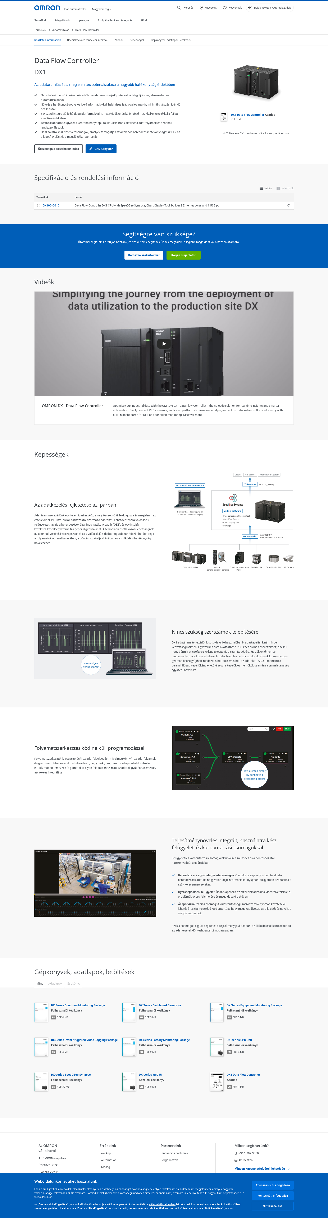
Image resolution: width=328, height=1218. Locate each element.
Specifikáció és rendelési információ (88, 40)
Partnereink (171, 1145)
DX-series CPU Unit (239, 1040)
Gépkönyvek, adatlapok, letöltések (171, 40)
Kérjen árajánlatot (183, 255)
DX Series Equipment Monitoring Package (254, 1005)
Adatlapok (55, 984)
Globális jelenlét (48, 1172)
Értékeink (108, 1145)
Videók (119, 40)
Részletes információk (47, 40)
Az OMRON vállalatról (47, 1148)
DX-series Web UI (150, 1075)
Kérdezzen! (244, 1160)
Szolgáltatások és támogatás (115, 20)
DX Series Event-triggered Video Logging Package (84, 1040)
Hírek (144, 20)
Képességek (137, 40)
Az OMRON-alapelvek (52, 1158)
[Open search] (185, 8)
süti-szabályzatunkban (162, 1204)
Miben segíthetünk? (251, 1145)
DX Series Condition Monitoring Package (78, 1005)
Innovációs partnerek (174, 1153)
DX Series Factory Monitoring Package (164, 1040)
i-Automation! (108, 1160)
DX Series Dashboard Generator (160, 1005)
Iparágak (83, 20)
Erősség (105, 1167)
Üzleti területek (48, 1165)
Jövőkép (105, 1153)
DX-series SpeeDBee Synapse (71, 1075)
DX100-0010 (51, 205)
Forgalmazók (169, 1160)
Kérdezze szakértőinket (144, 255)
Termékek (41, 20)
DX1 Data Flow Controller (253, 115)
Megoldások (62, 20)
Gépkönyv (73, 984)
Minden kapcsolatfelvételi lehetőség (262, 1169)
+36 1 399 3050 (246, 1153)
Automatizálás (60, 30)
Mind (40, 984)
